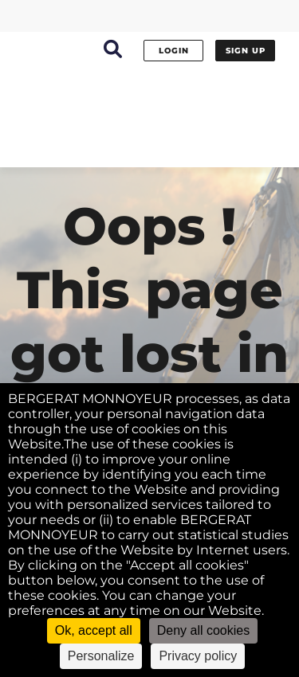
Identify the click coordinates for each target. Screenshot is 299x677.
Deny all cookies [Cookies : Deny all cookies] (203, 630)
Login (174, 50)
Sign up (246, 50)
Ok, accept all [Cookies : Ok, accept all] (93, 630)
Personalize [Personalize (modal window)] (101, 656)
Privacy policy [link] (198, 656)
